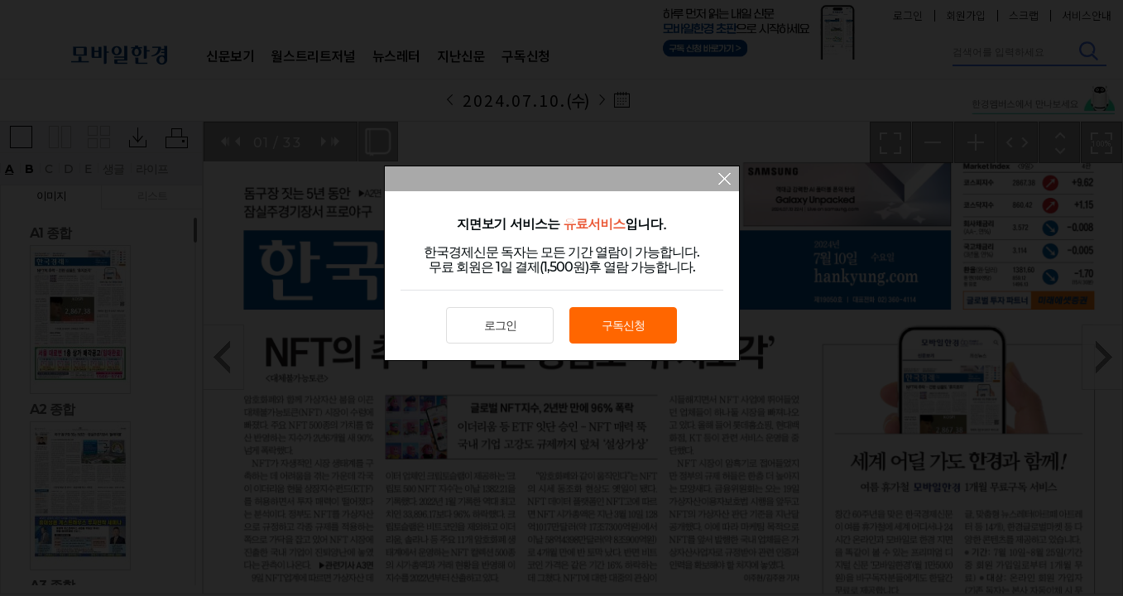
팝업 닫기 (724, 180)
